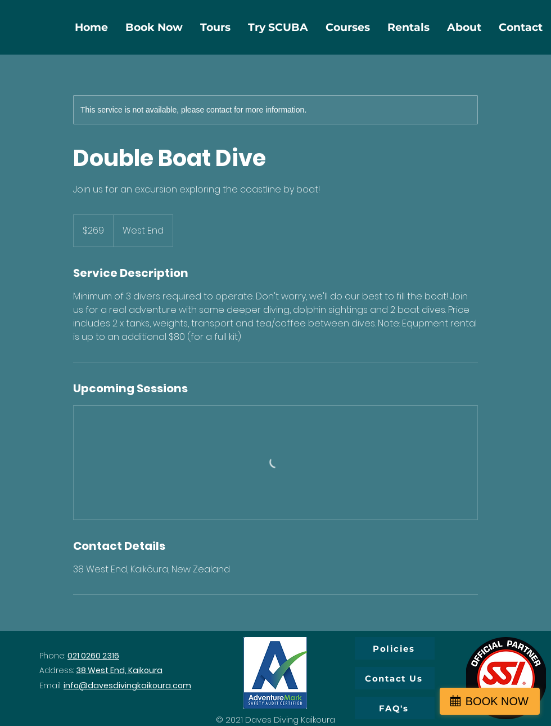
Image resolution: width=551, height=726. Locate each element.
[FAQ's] (395, 708)
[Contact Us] (395, 678)
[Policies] (395, 648)
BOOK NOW (497, 701)
